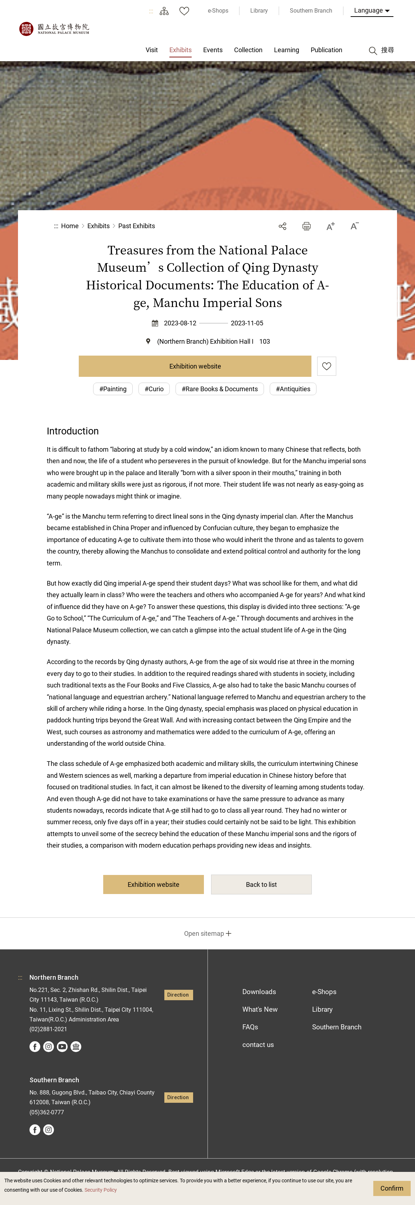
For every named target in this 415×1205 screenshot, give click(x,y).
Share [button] (282, 226)
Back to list (261, 884)
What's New (260, 1009)
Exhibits (98, 226)
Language (368, 10)
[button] (306, 226)
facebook (34, 1046)
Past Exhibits (136, 226)
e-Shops (324, 992)
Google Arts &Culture (75, 1046)
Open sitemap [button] (204, 933)
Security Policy (101, 1190)
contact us (258, 1045)
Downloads (259, 992)
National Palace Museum (54, 29)
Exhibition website (195, 366)
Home (70, 226)
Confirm (391, 1188)
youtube (62, 1046)
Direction (178, 995)
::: (151, 11)
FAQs (250, 1027)
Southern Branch (336, 1027)
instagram (48, 1046)
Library (322, 1009)
